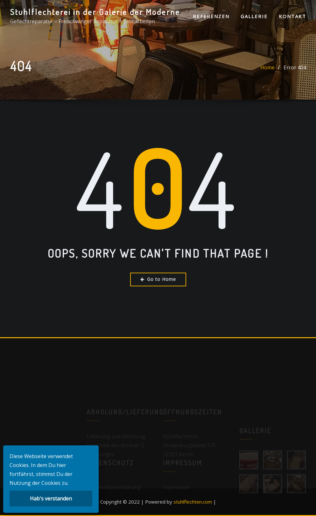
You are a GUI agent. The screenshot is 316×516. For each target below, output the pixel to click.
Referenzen (211, 16)
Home (267, 69)
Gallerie (254, 16)
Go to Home (158, 279)
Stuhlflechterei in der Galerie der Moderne (95, 12)
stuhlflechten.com (192, 502)
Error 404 (295, 69)
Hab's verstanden (51, 498)
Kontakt (292, 16)
